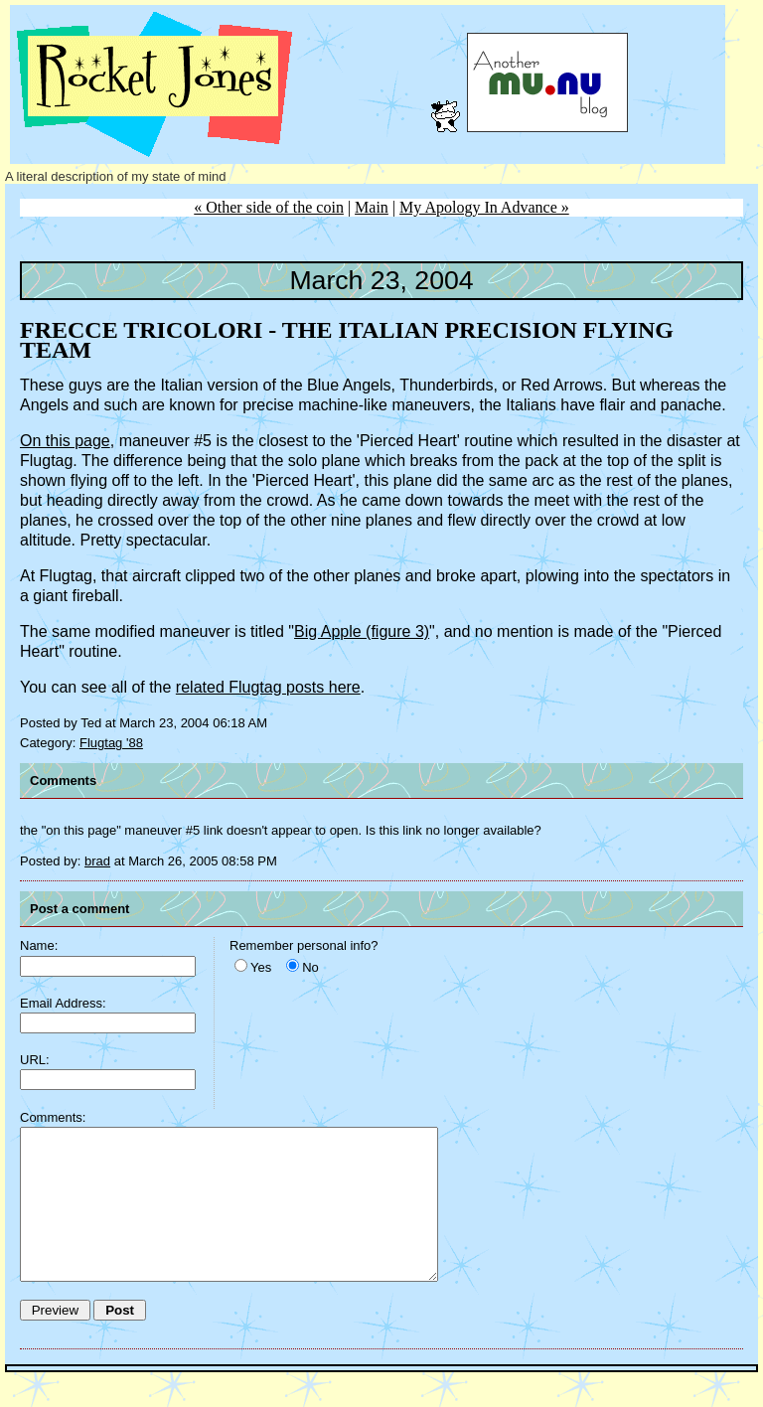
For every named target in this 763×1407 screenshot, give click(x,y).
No (310, 967)
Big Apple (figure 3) (361, 631)
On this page (65, 440)
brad (97, 861)
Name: (39, 945)
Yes (260, 967)
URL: (35, 1059)
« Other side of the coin (269, 207)
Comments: (52, 1117)
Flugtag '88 (111, 742)
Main (371, 207)
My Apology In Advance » (484, 207)
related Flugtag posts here (268, 687)
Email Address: (63, 1003)
